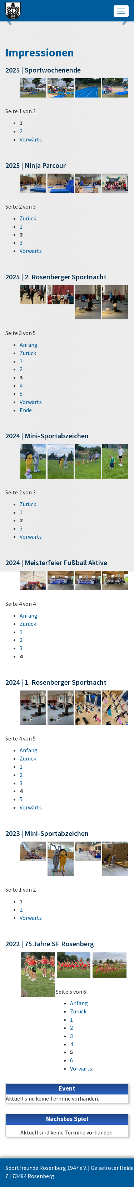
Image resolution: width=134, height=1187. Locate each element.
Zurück (28, 218)
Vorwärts (31, 139)
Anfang (29, 344)
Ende (26, 410)
